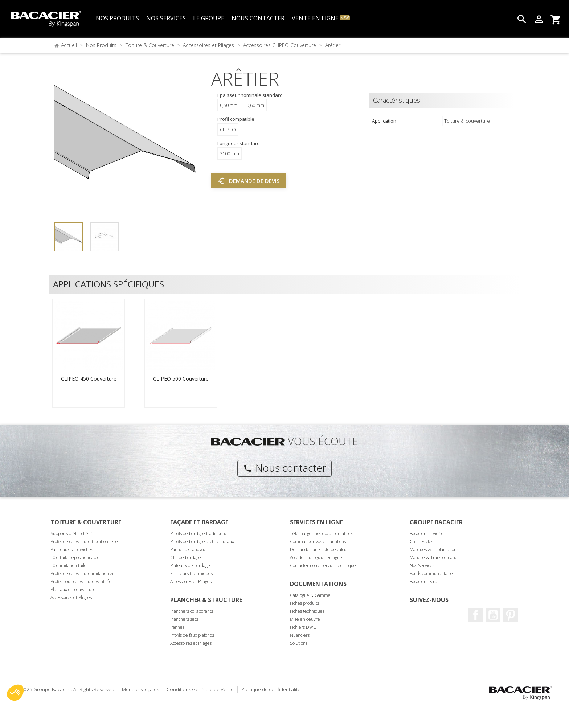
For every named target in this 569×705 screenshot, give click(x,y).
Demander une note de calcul (319, 549)
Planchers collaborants (191, 611)
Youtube (493, 615)
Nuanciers (300, 635)
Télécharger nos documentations (321, 533)
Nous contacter (284, 468)
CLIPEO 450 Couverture (88, 378)
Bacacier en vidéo (426, 533)
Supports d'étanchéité (71, 533)
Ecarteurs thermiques (191, 573)
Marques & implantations (434, 549)
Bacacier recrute (425, 581)
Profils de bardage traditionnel (199, 533)
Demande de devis (248, 181)
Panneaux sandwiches (71, 549)
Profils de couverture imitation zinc (84, 573)
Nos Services (422, 565)
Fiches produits (304, 603)
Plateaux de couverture (73, 589)
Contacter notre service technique (323, 565)
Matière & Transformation (435, 557)
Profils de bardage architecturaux (202, 541)
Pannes (177, 627)
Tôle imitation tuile (68, 565)
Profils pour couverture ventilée (81, 581)
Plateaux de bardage (190, 565)
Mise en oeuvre (305, 619)
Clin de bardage (185, 557)
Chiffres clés (421, 541)
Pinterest (510, 615)
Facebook (475, 615)
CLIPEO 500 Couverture (181, 378)
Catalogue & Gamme (310, 595)
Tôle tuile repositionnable (75, 557)
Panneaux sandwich (189, 549)
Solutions (298, 643)
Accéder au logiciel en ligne (316, 557)
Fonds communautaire (431, 573)
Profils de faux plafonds (192, 635)
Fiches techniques (307, 611)
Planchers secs (184, 619)
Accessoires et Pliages (71, 597)
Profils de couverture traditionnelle (84, 541)
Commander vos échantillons (318, 541)
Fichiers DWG (303, 627)
